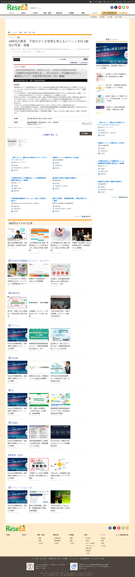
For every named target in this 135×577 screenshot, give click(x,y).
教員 (103, 17)
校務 (40, 540)
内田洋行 (15, 293)
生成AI (23, 13)
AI (12, 390)
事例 (83, 13)
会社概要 (65, 558)
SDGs (87, 540)
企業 (110, 17)
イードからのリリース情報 (97, 558)
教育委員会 (57, 540)
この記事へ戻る (50, 135)
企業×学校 (88, 548)
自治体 (14, 358)
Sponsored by (78, 216)
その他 (119, 17)
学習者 (94, 17)
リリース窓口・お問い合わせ (38, 558)
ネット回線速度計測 (122, 535)
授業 (40, 538)
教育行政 (59, 13)
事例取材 (88, 551)
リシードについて (73, 558)
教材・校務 (47, 13)
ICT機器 (71, 13)
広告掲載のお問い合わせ (54, 558)
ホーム (11, 13)
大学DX (35, 13)
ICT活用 (88, 538)
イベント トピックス (22, 487)
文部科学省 (57, 538)
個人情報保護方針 (84, 558)
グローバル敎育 (90, 543)
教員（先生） (18, 455)
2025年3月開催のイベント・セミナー (30, 260)
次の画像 (85, 133)
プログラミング (90, 545)
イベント (95, 13)
